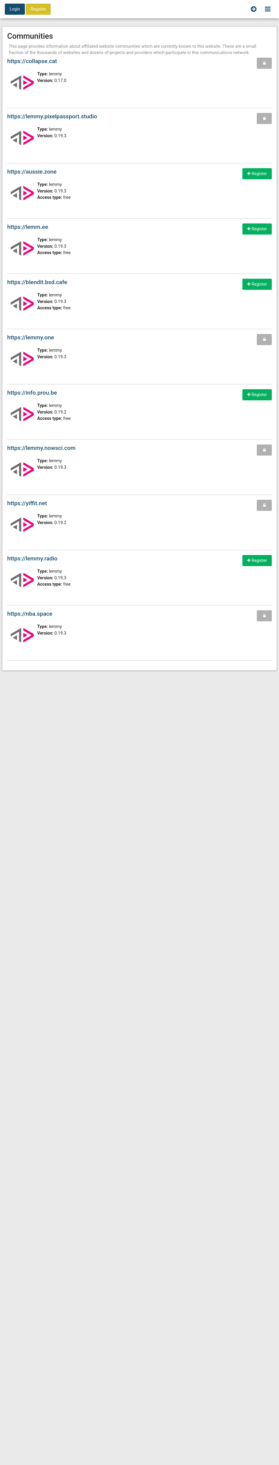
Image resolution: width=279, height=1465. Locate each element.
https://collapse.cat (32, 61)
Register (38, 9)
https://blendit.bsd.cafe (37, 282)
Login (15, 9)
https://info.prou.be (32, 392)
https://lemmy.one (30, 337)
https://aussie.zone (32, 171)
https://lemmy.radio (32, 558)
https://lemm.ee (27, 226)
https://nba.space (29, 613)
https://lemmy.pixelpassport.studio (52, 116)
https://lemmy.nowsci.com (41, 447)
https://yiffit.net (27, 503)
